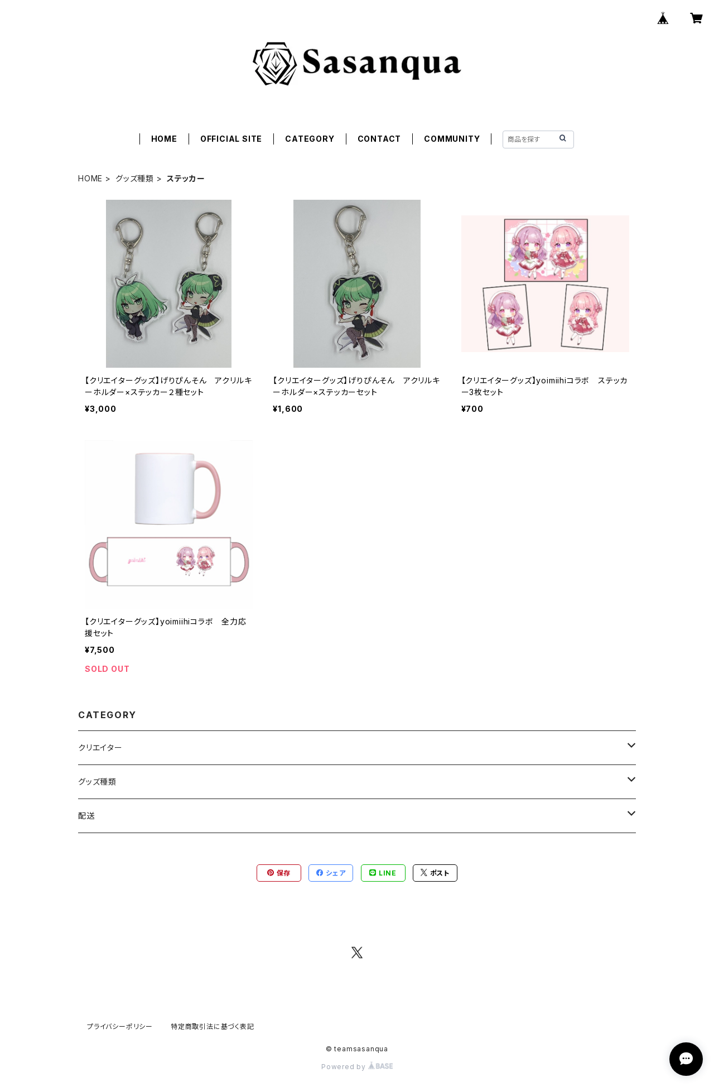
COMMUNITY (452, 138)
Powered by (357, 1066)
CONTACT (380, 138)
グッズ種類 (134, 178)
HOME (164, 138)
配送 (86, 815)
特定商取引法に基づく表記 (212, 1026)
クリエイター (100, 747)
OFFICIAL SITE (231, 138)
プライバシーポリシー (120, 1026)
